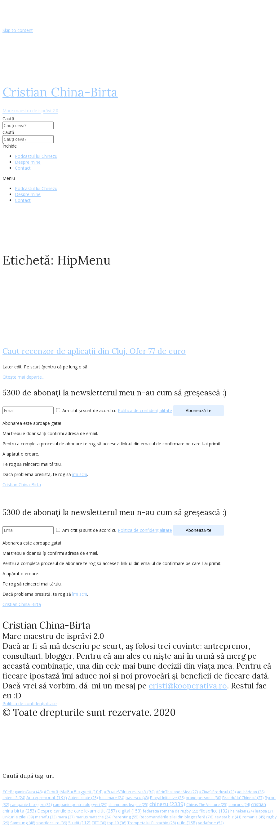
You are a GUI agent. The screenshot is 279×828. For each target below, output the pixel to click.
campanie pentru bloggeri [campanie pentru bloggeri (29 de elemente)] (80, 804)
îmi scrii (79, 474)
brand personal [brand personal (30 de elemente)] (203, 797)
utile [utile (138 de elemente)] (187, 823)
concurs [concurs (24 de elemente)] (239, 804)
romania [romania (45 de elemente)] (253, 817)
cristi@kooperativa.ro (188, 686)
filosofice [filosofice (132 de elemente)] (214, 811)
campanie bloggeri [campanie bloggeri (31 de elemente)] (31, 804)
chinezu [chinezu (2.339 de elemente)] (167, 804)
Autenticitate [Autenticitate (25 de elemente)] (83, 797)
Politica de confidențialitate (145, 410)
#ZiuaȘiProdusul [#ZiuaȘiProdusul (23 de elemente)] (217, 792)
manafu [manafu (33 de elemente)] (45, 817)
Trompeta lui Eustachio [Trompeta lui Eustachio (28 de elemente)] (151, 823)
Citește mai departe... (23, 377)
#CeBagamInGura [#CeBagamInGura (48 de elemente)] (22, 792)
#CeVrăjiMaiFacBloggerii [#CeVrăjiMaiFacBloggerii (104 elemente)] (73, 792)
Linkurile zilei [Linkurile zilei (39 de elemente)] (18, 817)
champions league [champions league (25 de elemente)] (128, 804)
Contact (23, 168)
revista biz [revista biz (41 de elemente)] (228, 817)
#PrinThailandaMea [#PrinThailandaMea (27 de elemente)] (177, 792)
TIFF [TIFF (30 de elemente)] (99, 823)
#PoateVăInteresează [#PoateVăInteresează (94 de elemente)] (129, 792)
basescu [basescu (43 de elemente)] (137, 797)
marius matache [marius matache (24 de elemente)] (93, 817)
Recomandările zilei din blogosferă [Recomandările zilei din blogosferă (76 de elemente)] (177, 817)
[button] (139, 178)
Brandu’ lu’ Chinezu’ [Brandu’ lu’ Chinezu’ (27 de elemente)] (243, 797)
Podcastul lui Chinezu (36, 156)
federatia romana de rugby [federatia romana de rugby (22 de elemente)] (170, 811)
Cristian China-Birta (21, 484)
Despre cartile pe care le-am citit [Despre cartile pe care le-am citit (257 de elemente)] (77, 811)
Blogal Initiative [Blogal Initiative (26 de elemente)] (167, 797)
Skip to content (17, 30)
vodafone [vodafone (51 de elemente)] (211, 823)
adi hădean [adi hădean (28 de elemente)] (250, 792)
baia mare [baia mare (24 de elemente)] (111, 797)
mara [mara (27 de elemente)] (66, 817)
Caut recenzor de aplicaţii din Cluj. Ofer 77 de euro (94, 351)
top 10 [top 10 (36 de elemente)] (116, 823)
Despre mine (28, 162)
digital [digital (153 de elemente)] (130, 811)
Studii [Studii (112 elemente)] (79, 823)
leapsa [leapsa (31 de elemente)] (264, 811)
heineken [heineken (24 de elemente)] (242, 811)
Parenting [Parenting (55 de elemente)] (125, 817)
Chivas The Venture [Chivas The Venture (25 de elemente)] (206, 804)
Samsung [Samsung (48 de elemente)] (22, 823)
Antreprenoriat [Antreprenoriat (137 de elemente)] (46, 797)
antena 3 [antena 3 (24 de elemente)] (13, 797)
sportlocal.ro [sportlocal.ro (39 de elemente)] (51, 823)
